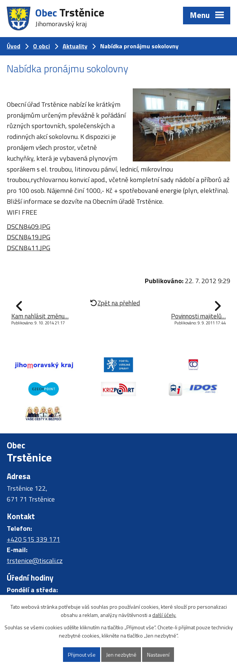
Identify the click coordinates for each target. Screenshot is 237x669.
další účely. (164, 615)
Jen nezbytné (121, 655)
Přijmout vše (82, 655)
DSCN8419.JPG (28, 237)
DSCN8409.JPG (28, 226)
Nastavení (158, 655)
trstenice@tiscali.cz (35, 561)
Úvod (13, 46)
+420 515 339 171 (33, 539)
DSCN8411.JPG (28, 248)
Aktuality (75, 46)
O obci (41, 46)
